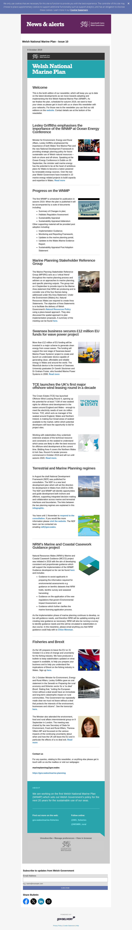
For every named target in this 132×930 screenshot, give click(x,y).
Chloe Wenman (65, 630)
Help (77, 925)
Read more (59, 180)
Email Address (29, 876)
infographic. (38, 508)
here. (34, 709)
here (72, 570)
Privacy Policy (57, 925)
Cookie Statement (79, 10)
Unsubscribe (46, 838)
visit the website (58, 521)
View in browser (84, 838)
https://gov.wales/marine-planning (49, 773)
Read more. (51, 458)
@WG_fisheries (78, 820)
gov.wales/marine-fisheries (45, 820)
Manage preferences (64, 838)
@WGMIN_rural (78, 824)
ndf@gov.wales (48, 527)
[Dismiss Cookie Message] (128, 3)
